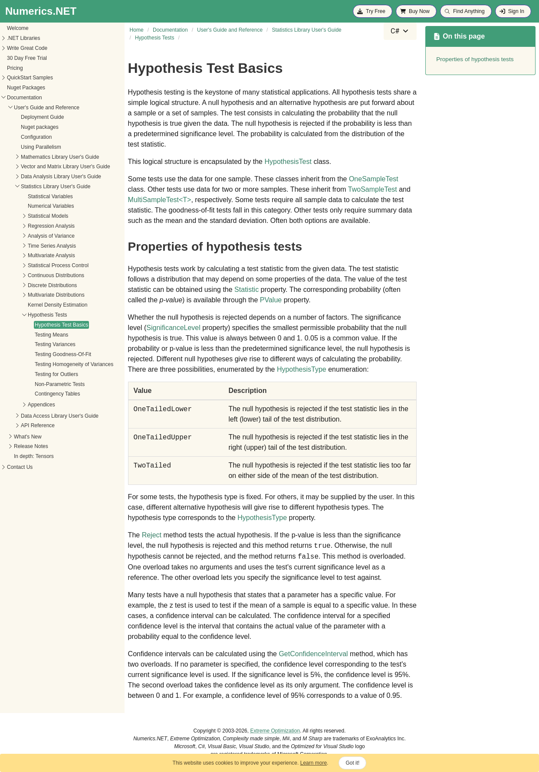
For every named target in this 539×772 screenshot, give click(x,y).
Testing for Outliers (56, 374)
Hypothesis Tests (47, 315)
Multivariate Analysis (51, 255)
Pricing (15, 68)
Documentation (24, 98)
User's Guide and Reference (46, 108)
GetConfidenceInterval (313, 654)
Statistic (246, 289)
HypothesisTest (288, 161)
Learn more (313, 763)
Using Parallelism (41, 147)
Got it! (352, 763)
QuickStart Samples (30, 78)
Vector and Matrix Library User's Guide (65, 167)
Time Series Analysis (52, 246)
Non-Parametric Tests (60, 384)
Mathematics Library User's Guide (60, 157)
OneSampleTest (373, 179)
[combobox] (400, 31)
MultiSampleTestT (159, 199)
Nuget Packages (26, 88)
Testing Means (51, 335)
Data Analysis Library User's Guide (61, 176)
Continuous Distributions (56, 275)
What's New (28, 437)
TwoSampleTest (372, 189)
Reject (151, 535)
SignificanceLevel (173, 327)
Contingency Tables (57, 394)
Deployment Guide (42, 117)
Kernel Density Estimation (57, 305)
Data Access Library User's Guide (60, 416)
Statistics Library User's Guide (55, 186)
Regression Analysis (51, 226)
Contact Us (20, 467)
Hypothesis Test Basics (61, 325)
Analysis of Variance (51, 236)
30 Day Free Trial (27, 58)
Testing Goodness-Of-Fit (63, 354)
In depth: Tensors (34, 456)
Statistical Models (48, 216)
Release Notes (31, 446)
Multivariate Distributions (56, 295)
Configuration (36, 137)
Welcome (18, 28)
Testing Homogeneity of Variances (74, 364)
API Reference (38, 425)
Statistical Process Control (58, 265)
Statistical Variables (50, 196)
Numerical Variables (51, 206)
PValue (271, 300)
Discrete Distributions (52, 285)
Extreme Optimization (275, 731)
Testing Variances (55, 344)
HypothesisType (301, 369)
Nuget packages (40, 127)
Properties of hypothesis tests (474, 59)
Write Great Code (27, 48)
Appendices (41, 405)
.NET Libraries (23, 38)
